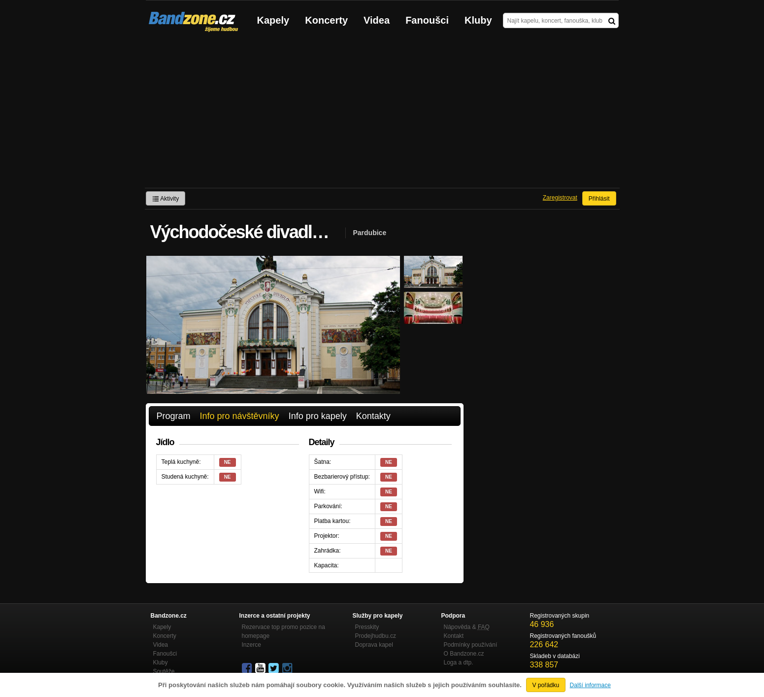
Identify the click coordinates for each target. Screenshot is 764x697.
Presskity (367, 627)
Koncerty (326, 20)
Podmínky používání (471, 644)
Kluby (478, 20)
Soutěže (164, 671)
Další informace (590, 685)
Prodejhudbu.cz (375, 635)
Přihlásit (599, 198)
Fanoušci (427, 20)
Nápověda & (467, 627)
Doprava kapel (374, 644)
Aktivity (165, 198)
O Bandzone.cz (464, 653)
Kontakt (454, 635)
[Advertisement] (382, 114)
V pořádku (546, 685)
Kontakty (373, 416)
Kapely (273, 20)
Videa (377, 20)
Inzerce (251, 644)
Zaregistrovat (560, 197)
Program (174, 416)
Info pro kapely (318, 416)
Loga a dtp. (458, 662)
